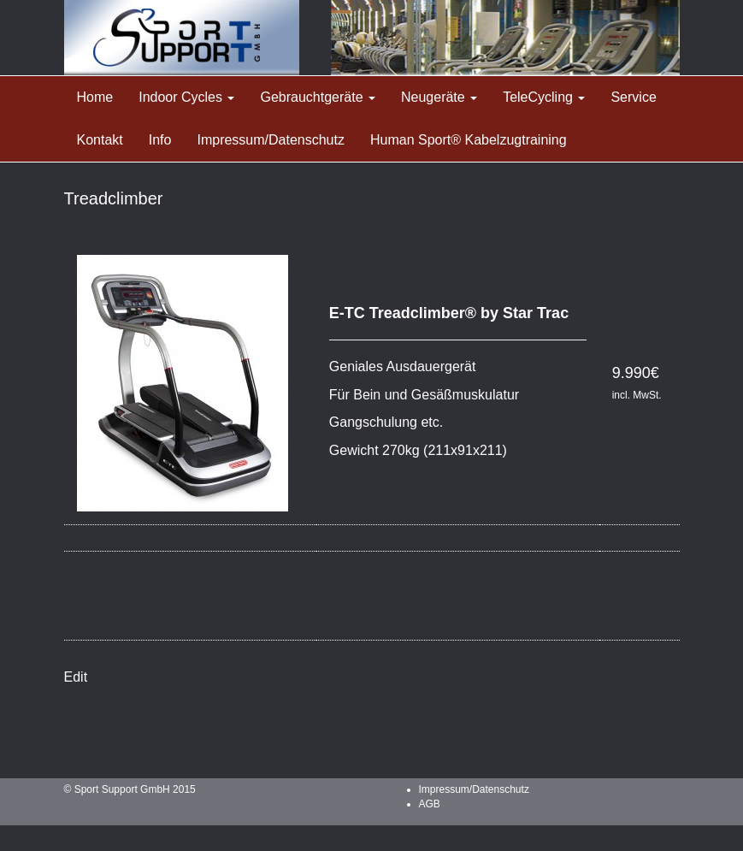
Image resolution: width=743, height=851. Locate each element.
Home (95, 97)
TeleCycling (544, 97)
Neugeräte (439, 97)
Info (160, 140)
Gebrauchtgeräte (317, 97)
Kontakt (100, 140)
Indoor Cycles (186, 97)
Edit (76, 677)
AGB (429, 804)
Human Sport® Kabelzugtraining (468, 140)
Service (633, 97)
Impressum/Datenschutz (271, 140)
